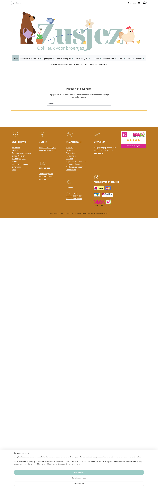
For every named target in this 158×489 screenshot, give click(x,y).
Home (15, 58)
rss (72, 213)
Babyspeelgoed (83, 58)
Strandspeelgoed (19, 158)
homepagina (81, 97)
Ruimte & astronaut (20, 164)
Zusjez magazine (46, 173)
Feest (122, 58)
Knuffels (96, 58)
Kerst (14, 170)
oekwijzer (77, 196)
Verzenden (70, 153)
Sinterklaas (16, 167)
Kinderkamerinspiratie (48, 150)
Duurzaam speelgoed (47, 147)
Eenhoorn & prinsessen (21, 153)
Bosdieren (16, 147)
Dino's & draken (18, 156)
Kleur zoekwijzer (72, 193)
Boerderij (16, 150)
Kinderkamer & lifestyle (30, 58)
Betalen (69, 150)
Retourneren (71, 156)
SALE (131, 58)
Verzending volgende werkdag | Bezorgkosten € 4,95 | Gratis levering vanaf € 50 (79, 64)
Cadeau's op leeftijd (74, 198)
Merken (140, 58)
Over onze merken (46, 176)
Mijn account (134, 2)
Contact (69, 147)
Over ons (43, 179)
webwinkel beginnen (82, 213)
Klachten (69, 158)
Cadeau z (70, 196)
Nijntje (14, 161)
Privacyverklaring (73, 164)
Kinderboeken (110, 58)
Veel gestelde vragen (74, 167)
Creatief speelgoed (65, 58)
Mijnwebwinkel (103, 213)
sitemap (67, 213)
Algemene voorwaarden (76, 161)
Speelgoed (48, 58)
